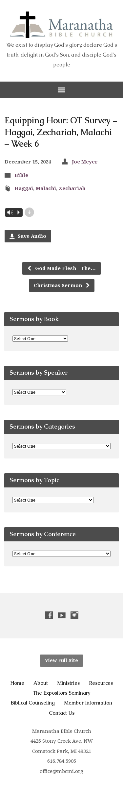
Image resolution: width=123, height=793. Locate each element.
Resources (101, 683)
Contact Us (61, 713)
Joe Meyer (85, 162)
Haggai (23, 188)
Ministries (68, 683)
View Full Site (61, 660)
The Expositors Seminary (62, 693)
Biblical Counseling (33, 703)
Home (17, 683)
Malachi (46, 188)
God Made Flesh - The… (61, 268)
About (40, 683)
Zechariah (72, 188)
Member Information (88, 703)
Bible (21, 175)
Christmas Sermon (62, 285)
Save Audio (28, 236)
